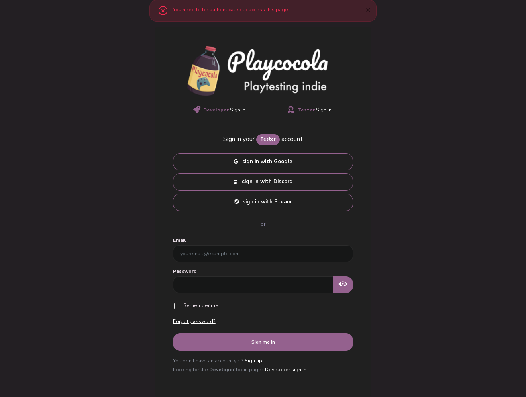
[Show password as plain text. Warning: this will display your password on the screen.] (343, 284)
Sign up (253, 361)
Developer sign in (285, 369)
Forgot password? (194, 321)
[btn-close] (368, 9)
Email (179, 240)
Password (185, 271)
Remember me (200, 305)
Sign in (219, 109)
